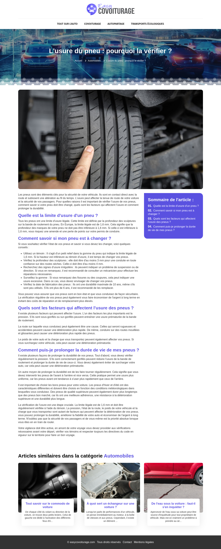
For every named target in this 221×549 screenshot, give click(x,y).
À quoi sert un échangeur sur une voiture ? (110, 505)
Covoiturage (92, 23)
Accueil (78, 60)
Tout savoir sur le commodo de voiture (48, 505)
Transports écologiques (147, 23)
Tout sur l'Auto (67, 23)
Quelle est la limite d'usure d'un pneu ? (173, 205)
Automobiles (94, 60)
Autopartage (116, 23)
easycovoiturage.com (82, 542)
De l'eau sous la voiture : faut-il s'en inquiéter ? (173, 505)
